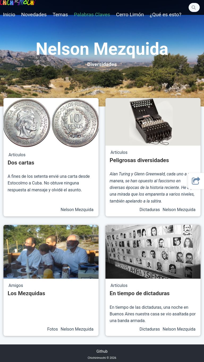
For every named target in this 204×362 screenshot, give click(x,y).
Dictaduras (150, 209)
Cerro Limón (130, 14)
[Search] (194, 7)
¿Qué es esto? (165, 14)
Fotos (53, 329)
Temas (60, 14)
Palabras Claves (92, 14)
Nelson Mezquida (77, 209)
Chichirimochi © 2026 (102, 358)
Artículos (17, 154)
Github (102, 351)
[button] (196, 181)
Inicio (9, 14)
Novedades (34, 14)
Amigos (15, 285)
